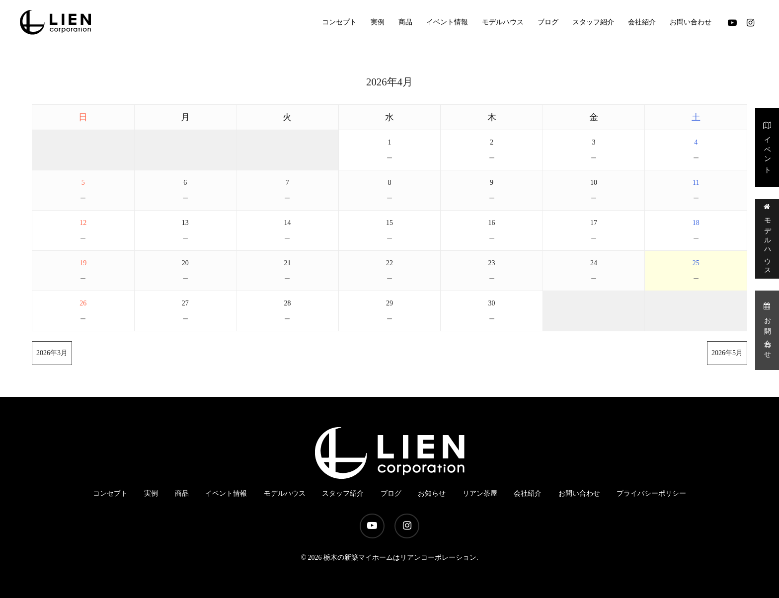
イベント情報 (226, 493)
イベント (767, 147)
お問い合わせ (767, 329)
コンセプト (110, 493)
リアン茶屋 (480, 493)
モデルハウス (767, 238)
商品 (182, 493)
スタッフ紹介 (343, 493)
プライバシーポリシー (651, 493)
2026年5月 (727, 353)
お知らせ (432, 493)
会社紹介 (528, 493)
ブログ (391, 493)
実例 (151, 493)
